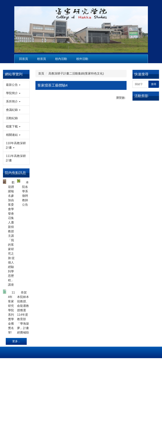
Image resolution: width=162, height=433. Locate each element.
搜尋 (153, 84)
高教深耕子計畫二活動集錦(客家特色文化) (76, 73)
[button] (16, 85)
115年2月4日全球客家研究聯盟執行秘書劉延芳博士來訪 (145, 127)
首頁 (41, 73)
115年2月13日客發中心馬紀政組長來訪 (145, 152)
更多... (16, 385)
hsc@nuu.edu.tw (81, 412)
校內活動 (61, 58)
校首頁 (41, 58)
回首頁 (23, 58)
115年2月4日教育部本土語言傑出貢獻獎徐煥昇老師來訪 (145, 106)
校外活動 (82, 58)
